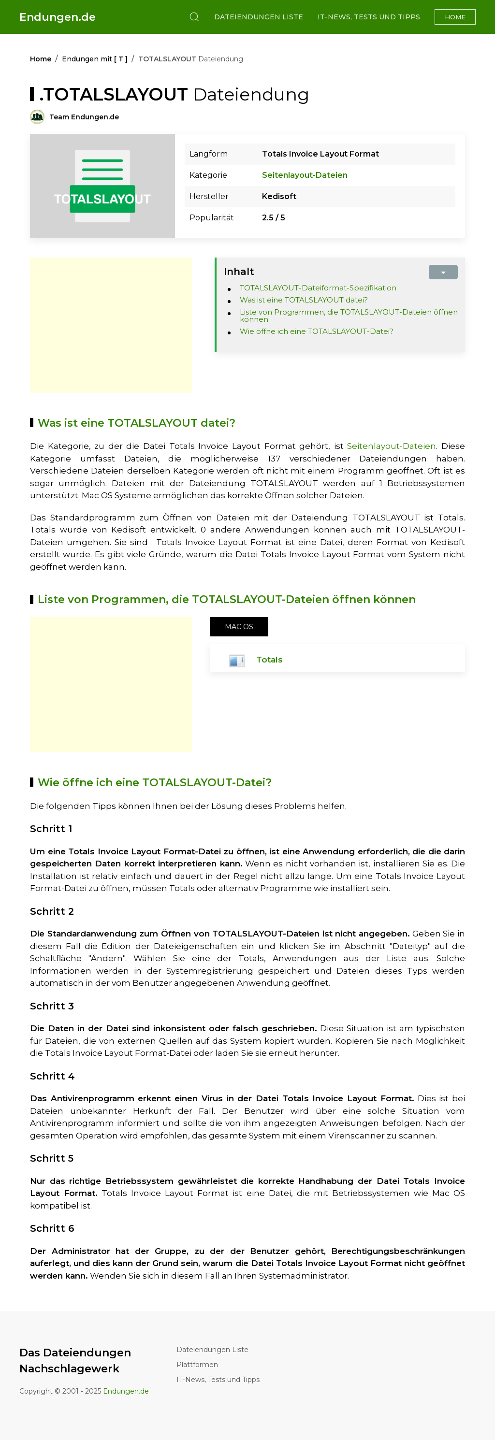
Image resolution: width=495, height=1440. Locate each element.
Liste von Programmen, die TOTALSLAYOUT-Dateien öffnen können (349, 315)
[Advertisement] (111, 325)
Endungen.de (57, 17)
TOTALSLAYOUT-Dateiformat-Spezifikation (318, 287)
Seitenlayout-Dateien (305, 175)
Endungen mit (95, 59)
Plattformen (197, 1364)
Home (455, 17)
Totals (269, 659)
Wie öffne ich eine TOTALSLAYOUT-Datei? (316, 331)
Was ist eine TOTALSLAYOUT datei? (304, 299)
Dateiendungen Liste (258, 17)
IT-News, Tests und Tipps (369, 17)
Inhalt (239, 271)
